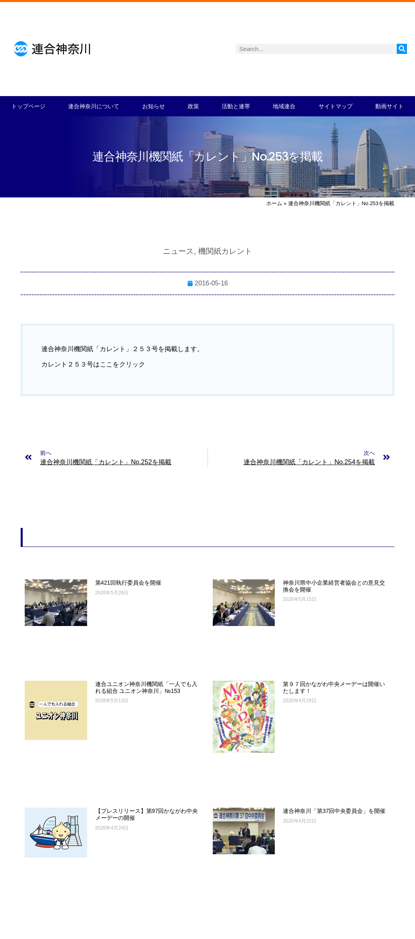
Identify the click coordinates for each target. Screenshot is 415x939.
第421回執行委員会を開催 (128, 582)
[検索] (402, 49)
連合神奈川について (93, 106)
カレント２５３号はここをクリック (93, 364)
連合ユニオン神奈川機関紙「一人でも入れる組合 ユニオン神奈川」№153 (146, 687)
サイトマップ (336, 106)
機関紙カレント (225, 251)
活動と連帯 (236, 106)
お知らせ (153, 106)
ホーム (274, 203)
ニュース (178, 251)
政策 (193, 106)
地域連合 (284, 106)
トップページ (28, 106)
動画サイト (389, 106)
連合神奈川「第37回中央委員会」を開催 (334, 811)
